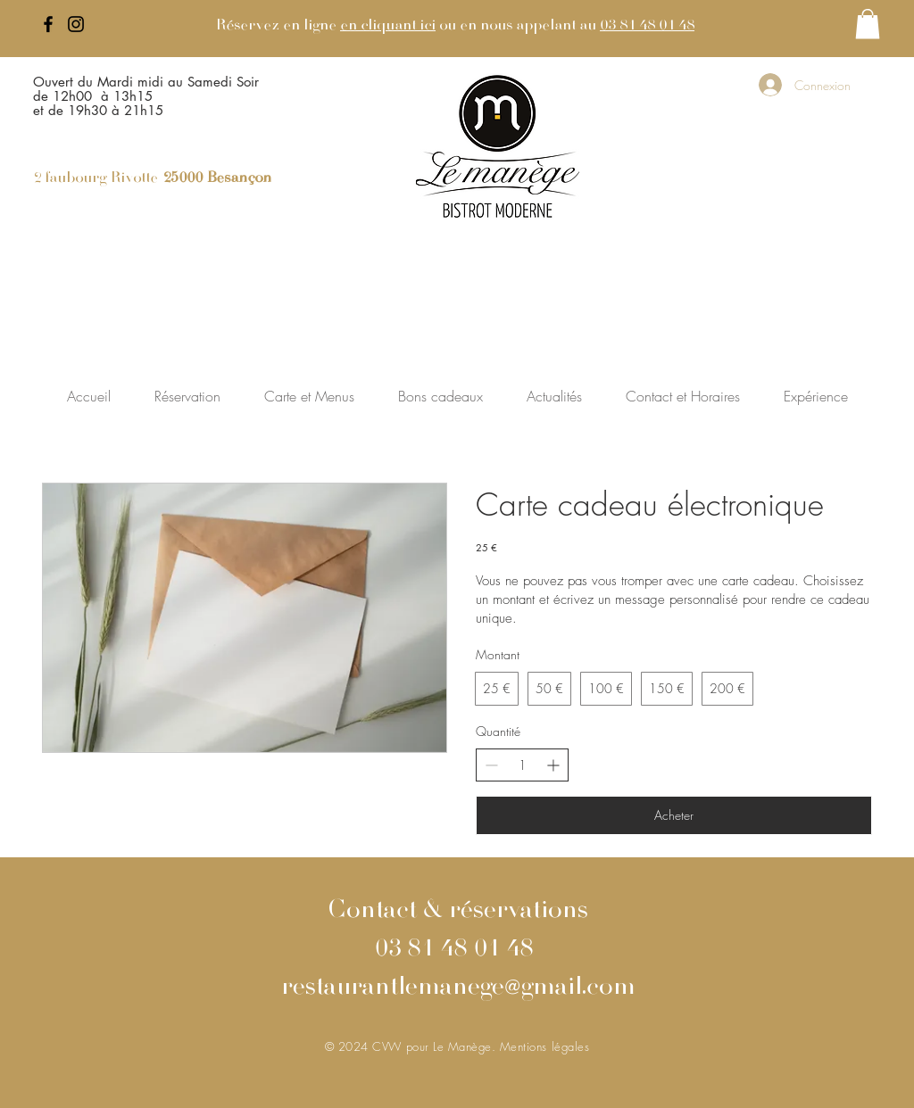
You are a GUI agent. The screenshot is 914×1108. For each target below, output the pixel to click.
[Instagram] (76, 24)
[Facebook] (48, 24)
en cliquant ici (388, 26)
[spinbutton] (522, 765)
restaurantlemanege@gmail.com (457, 988)
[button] (867, 23)
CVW (388, 1046)
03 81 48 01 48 (647, 26)
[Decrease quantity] (491, 765)
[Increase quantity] (553, 765)
